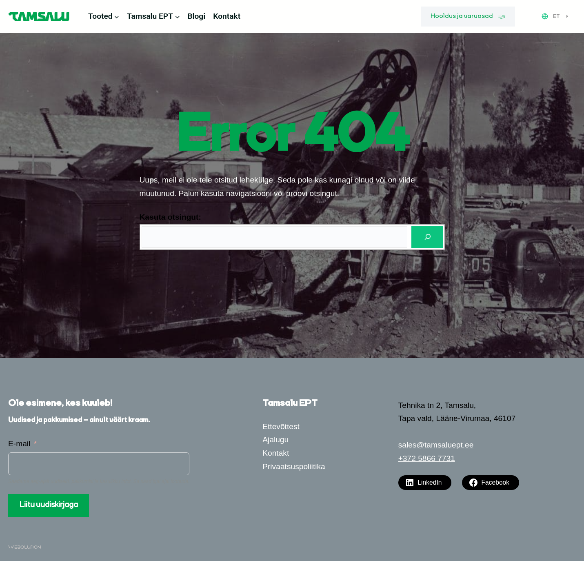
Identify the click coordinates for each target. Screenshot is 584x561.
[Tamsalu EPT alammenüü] (177, 16)
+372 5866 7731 (426, 458)
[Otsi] (426, 237)
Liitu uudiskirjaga (49, 505)
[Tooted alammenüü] (116, 16)
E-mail (19, 443)
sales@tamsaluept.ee (436, 445)
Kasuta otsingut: (170, 217)
